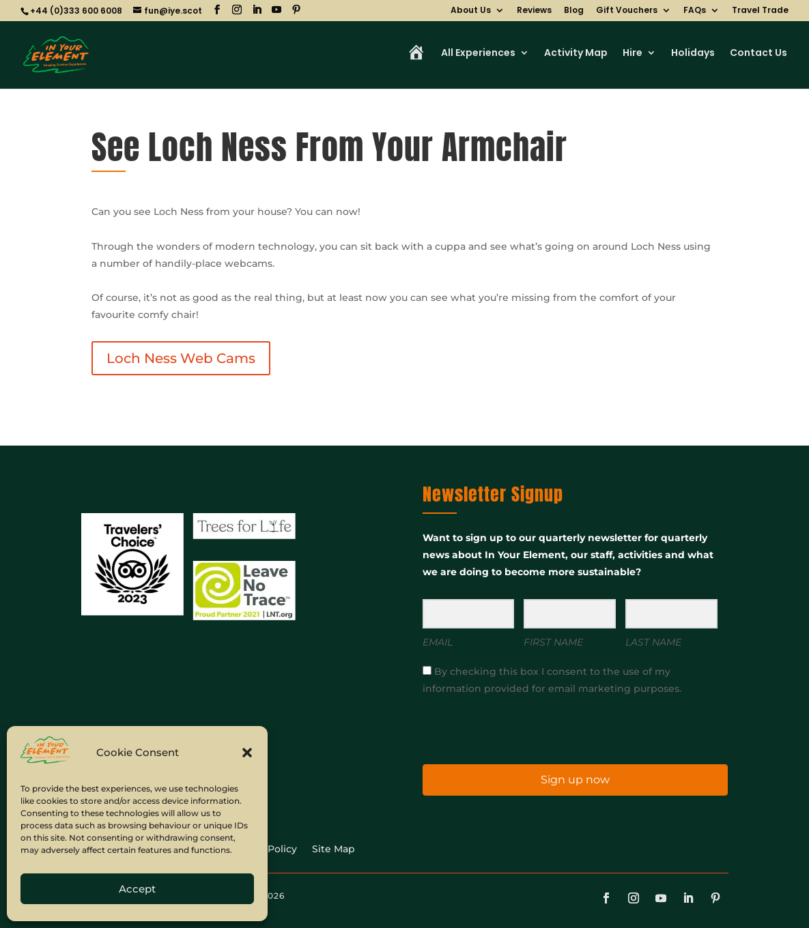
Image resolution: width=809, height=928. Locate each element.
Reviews (534, 11)
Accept (137, 888)
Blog (574, 11)
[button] (247, 752)
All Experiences (478, 53)
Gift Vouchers (626, 11)
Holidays (693, 53)
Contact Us (758, 53)
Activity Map (576, 53)
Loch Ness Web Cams (181, 358)
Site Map (333, 849)
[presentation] (507, 729)
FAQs (694, 11)
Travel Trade (760, 11)
